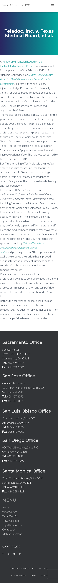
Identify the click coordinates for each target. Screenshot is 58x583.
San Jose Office (18, 375)
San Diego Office (20, 440)
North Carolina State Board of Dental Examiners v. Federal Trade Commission (26, 79)
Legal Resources (12, 525)
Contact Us (9, 529)
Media (33, 575)
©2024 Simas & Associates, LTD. (22, 568)
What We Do (10, 516)
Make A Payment (12, 534)
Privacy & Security (18, 575)
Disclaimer (43, 568)
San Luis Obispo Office (26, 411)
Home (5, 507)
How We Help (10, 520)
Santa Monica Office (23, 471)
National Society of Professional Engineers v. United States (22, 247)
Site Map (44, 575)
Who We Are (9, 511)
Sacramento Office (22, 342)
